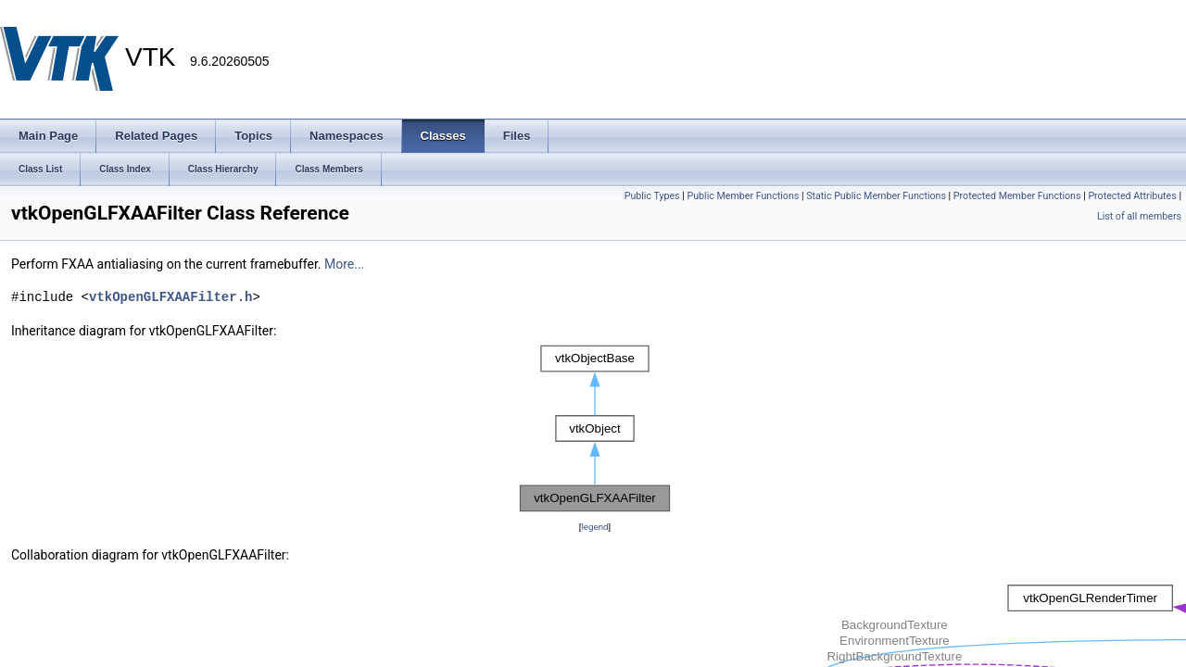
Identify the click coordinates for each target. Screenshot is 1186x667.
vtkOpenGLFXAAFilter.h (170, 297)
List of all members (1139, 216)
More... (344, 264)
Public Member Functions (744, 196)
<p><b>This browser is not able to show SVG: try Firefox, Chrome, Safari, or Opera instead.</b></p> (595, 429)
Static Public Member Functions (876, 196)
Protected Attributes (1132, 196)
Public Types (652, 196)
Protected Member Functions (1017, 196)
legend (594, 527)
